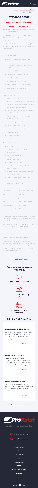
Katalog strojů (19, 447)
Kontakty (19, 473)
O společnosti (19, 451)
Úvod (16, 10)
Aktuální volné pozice (17, 26)
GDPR (19, 466)
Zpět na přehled (21, 259)
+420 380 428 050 (19, 434)
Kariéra (19, 458)
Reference (19, 462)
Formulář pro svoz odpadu (19, 469)
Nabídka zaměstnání (27, 10)
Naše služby (19, 455)
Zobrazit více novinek (17, 405)
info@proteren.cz (19, 439)
